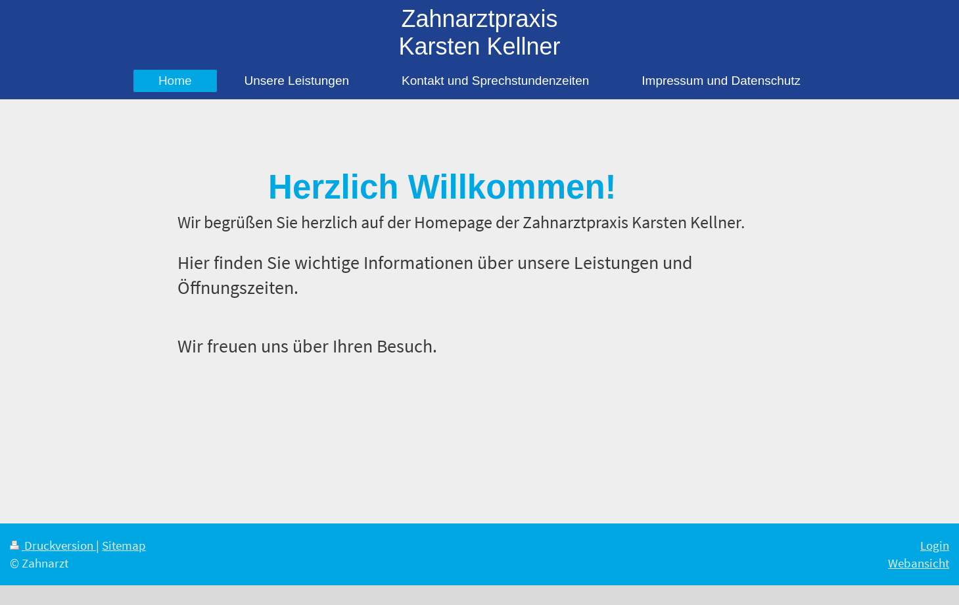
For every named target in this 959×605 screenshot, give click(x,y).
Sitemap (124, 545)
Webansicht (918, 563)
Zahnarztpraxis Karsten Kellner (479, 32)
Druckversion (53, 545)
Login (934, 545)
